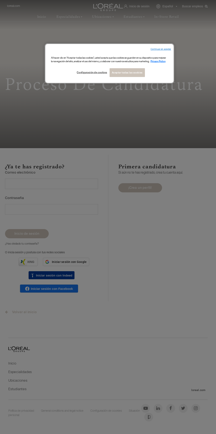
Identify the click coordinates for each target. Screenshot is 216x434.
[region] (109, 63)
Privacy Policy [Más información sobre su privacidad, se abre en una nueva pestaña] (158, 61)
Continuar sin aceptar (161, 49)
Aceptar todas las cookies (127, 72)
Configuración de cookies (92, 72)
